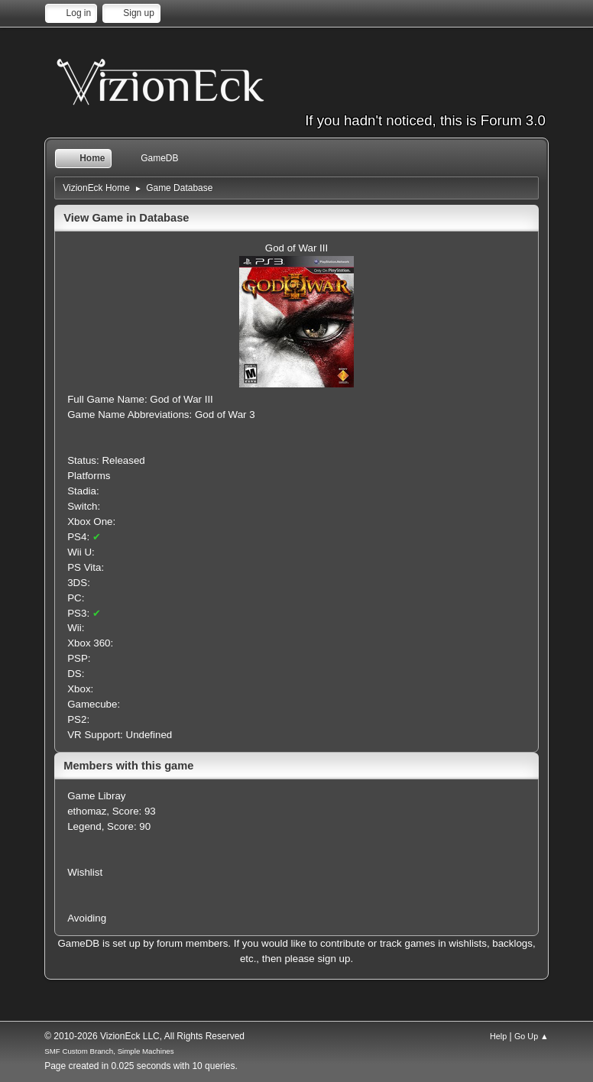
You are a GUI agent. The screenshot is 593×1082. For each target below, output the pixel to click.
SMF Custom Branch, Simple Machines (108, 1051)
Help (498, 1036)
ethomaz (86, 811)
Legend (84, 826)
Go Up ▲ (531, 1036)
